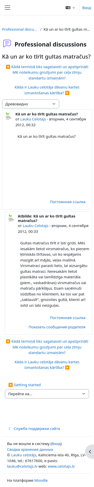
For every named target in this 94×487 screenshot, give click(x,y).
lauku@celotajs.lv (22, 466)
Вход (86, 7)
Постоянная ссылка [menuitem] (67, 201)
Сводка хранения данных (30, 449)
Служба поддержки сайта (33, 428)
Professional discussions (20, 29)
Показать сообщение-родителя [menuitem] (57, 326)
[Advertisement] (54, 168)
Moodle (41, 480)
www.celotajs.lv (61, 466)
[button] (70, 7)
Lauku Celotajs (33, 118)
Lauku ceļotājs (23, 454)
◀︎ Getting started (24, 384)
